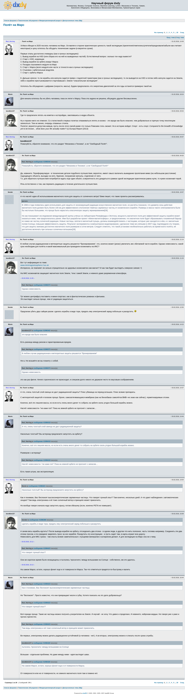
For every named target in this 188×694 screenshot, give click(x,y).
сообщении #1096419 (42, 423)
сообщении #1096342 (41, 330)
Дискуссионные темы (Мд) (72, 688)
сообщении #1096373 (42, 285)
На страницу (158, 32)
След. (182, 32)
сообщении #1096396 (37, 520)
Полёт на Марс (13, 25)
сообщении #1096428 (41, 643)
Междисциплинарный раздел (50, 688)
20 (177, 32)
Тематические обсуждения (28, 688)
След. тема (180, 37)
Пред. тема (171, 37)
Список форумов (10, 688)
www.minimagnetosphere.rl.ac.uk (34, 265)
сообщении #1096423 (42, 548)
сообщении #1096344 (42, 162)
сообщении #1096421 (36, 486)
